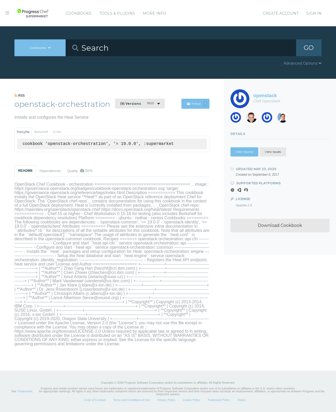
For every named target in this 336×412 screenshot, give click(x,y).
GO (309, 47)
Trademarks (25, 391)
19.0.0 (137, 103)
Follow (197, 103)
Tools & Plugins (117, 13)
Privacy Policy (166, 399)
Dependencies (50, 171)
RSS (19, 95)
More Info (154, 13)
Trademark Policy (219, 399)
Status (241, 399)
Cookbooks (78, 13)
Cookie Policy (191, 399)
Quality (79, 171)
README (25, 171)
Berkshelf (41, 132)
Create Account (280, 13)
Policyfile (23, 132)
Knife (57, 132)
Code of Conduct (95, 399)
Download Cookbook (280, 225)
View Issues (273, 152)
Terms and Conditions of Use (131, 399)
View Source (244, 152)
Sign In (314, 13)
